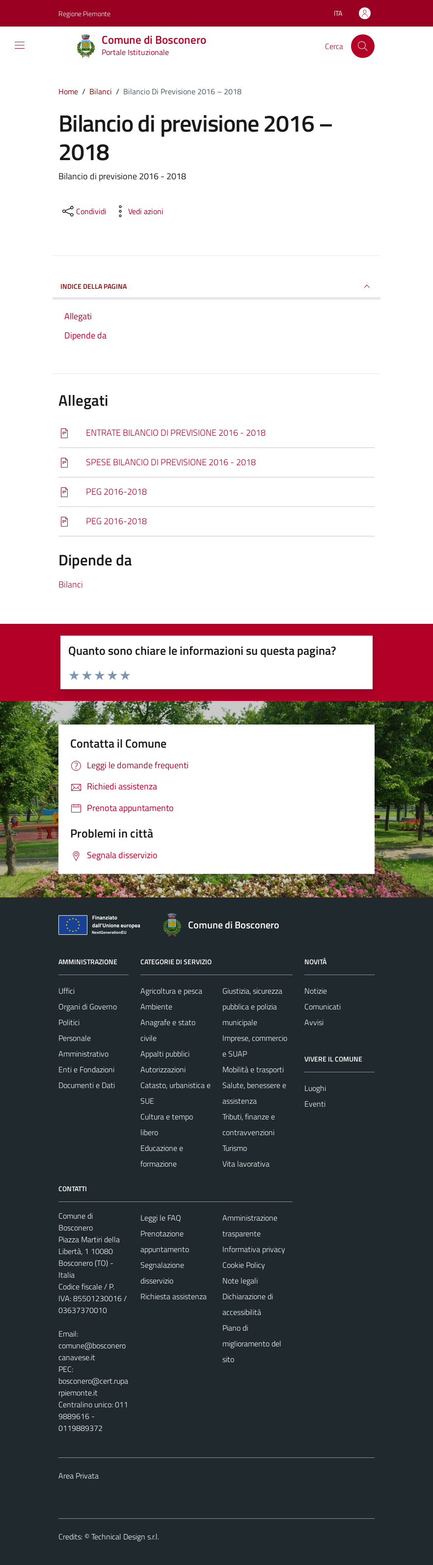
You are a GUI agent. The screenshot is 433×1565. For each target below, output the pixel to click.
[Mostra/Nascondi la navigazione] (20, 45)
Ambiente (156, 1006)
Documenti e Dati (86, 1085)
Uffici (66, 991)
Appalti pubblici (164, 1054)
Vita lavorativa (246, 1164)
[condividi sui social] (83, 211)
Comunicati (322, 1006)
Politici (69, 1022)
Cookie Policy (243, 1265)
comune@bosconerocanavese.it (92, 1351)
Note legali (240, 1280)
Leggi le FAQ (160, 1218)
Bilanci (70, 584)
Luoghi (315, 1088)
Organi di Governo (87, 1006)
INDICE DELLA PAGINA (216, 286)
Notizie (315, 991)
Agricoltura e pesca (171, 991)
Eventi (314, 1104)
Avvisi (314, 1022)
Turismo (234, 1148)
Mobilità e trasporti (253, 1069)
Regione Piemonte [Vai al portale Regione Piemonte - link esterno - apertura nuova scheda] (84, 13)
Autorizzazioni (163, 1069)
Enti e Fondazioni (86, 1069)
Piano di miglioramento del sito (251, 1343)
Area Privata (78, 1475)
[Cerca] (363, 46)
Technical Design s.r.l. (125, 1536)
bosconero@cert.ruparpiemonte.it (93, 1386)
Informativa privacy (253, 1249)
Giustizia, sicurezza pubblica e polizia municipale (252, 1006)
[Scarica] (216, 433)
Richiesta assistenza (173, 1296)
